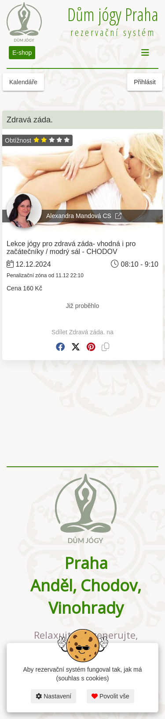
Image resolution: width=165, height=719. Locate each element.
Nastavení (53, 696)
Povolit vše (110, 696)
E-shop (22, 52)
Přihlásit (145, 82)
